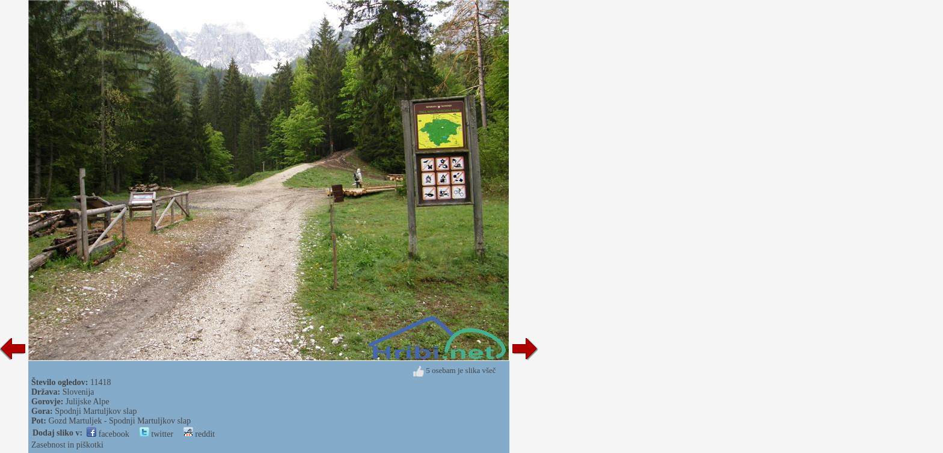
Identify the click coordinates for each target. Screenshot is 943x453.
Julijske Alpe (87, 401)
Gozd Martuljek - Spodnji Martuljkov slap (119, 420)
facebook (108, 434)
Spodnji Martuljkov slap (96, 411)
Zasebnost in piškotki (67, 444)
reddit (199, 434)
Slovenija (78, 391)
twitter (156, 434)
